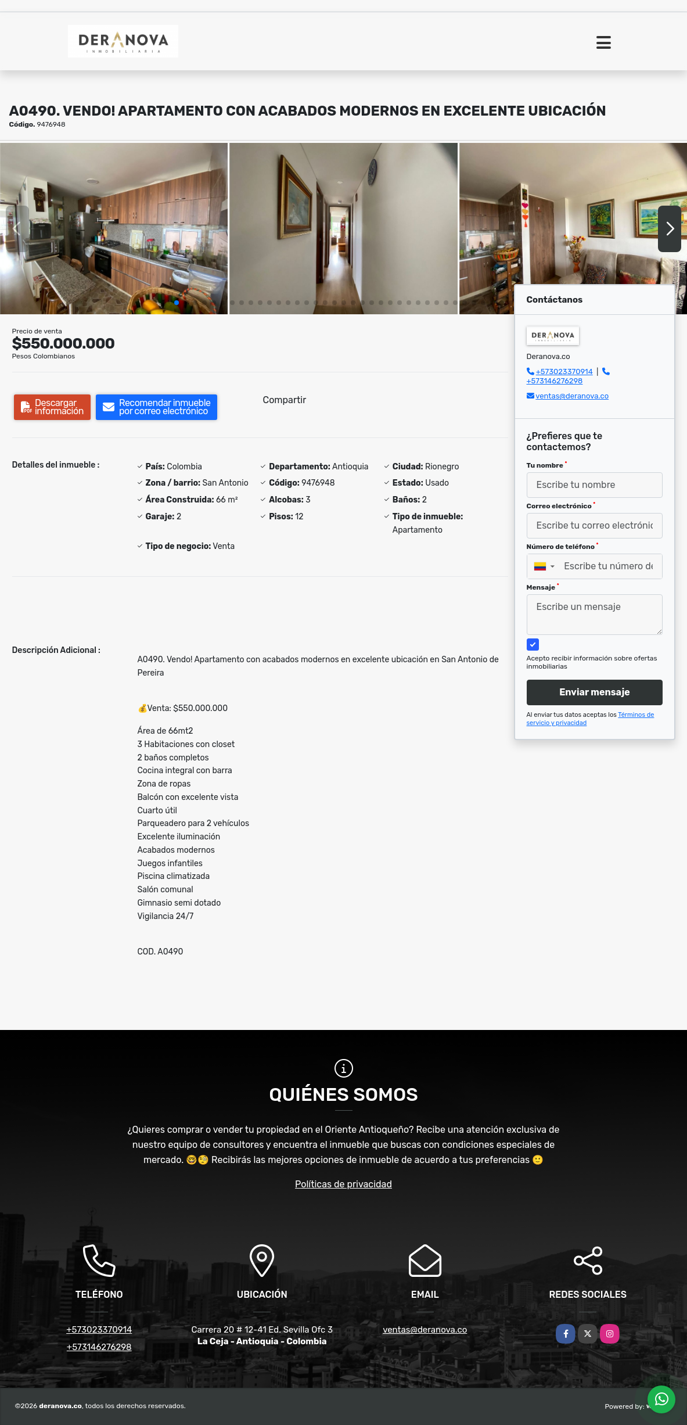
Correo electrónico (561, 506)
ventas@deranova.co (572, 396)
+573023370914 (564, 371)
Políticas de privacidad (343, 1184)
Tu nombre (547, 465)
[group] (114, 228)
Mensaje (543, 587)
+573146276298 (555, 380)
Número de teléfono (563, 546)
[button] (176, 302)
